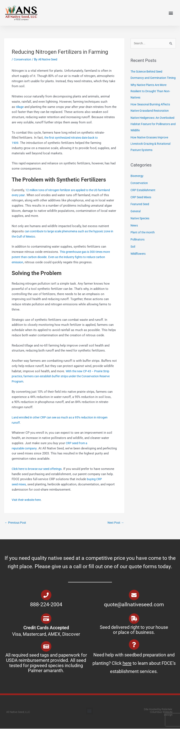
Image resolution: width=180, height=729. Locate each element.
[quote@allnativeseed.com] (134, 595)
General (136, 218)
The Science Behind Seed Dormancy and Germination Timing (150, 78)
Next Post (115, 523)
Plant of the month (143, 239)
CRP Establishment (144, 196)
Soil (133, 253)
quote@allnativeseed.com (134, 605)
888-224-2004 (46, 605)
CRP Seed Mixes (142, 204)
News (134, 232)
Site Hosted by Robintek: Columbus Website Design (158, 712)
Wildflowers (139, 260)
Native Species (141, 225)
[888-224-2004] (46, 595)
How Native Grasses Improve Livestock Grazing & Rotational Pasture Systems (152, 150)
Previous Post (16, 523)
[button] (170, 12)
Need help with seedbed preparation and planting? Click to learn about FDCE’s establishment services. (134, 663)
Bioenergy (137, 182)
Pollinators (138, 246)
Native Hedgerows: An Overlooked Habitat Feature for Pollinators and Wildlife (152, 131)
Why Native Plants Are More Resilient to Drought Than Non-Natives (152, 98)
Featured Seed (140, 211)
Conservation (23, 59)
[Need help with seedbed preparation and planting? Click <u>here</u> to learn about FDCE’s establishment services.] (134, 645)
